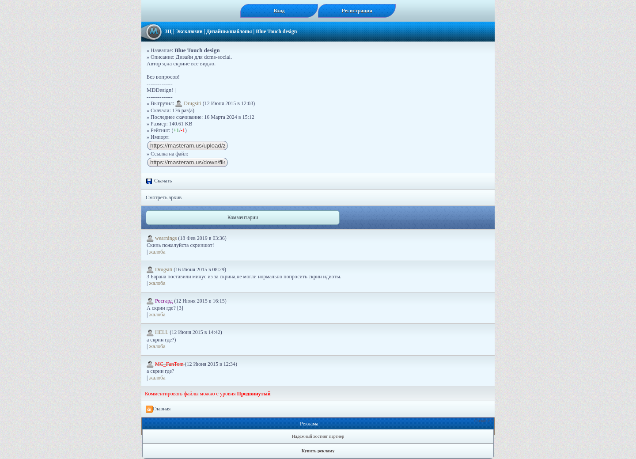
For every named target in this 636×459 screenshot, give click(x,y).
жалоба (157, 252)
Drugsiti (188, 103)
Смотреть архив (164, 197)
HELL (158, 332)
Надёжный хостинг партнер (318, 436)
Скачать (159, 181)
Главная (158, 409)
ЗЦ (168, 31)
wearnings (162, 238)
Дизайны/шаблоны (229, 31)
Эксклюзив (188, 31)
